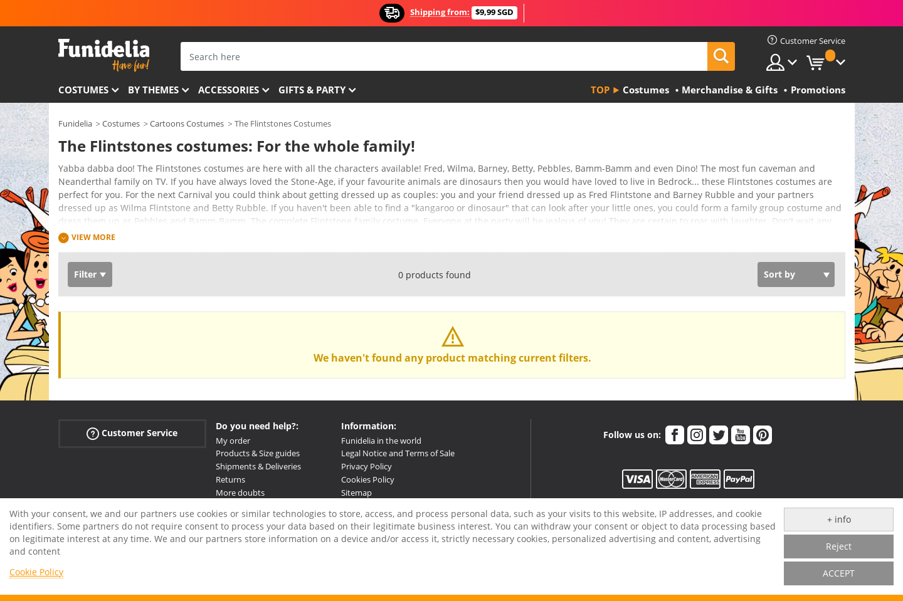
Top (600, 89)
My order (233, 440)
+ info (839, 519)
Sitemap (356, 492)
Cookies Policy (367, 479)
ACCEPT (839, 573)
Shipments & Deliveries (258, 466)
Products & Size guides (258, 453)
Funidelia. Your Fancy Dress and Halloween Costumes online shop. (103, 55)
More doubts (240, 492)
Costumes (83, 89)
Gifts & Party (312, 89)
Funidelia (75, 123)
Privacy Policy (366, 466)
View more (93, 237)
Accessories (228, 89)
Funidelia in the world (381, 440)
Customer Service (132, 432)
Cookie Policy (36, 572)
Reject (839, 546)
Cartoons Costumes (187, 123)
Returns (230, 479)
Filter (85, 274)
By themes (153, 89)
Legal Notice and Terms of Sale (398, 453)
